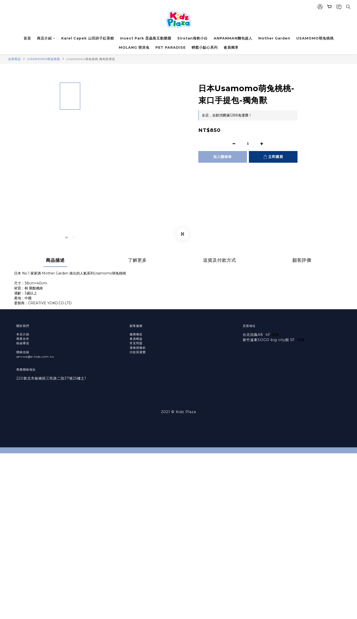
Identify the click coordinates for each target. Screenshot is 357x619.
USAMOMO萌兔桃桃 (315, 38)
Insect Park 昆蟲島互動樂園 (145, 38)
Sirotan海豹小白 (192, 38)
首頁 (27, 38)
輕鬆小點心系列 (205, 47)
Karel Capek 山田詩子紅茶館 (87, 38)
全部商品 (14, 59)
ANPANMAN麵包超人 (233, 38)
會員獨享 (231, 47)
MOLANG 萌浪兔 (134, 47)
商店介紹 (46, 38)
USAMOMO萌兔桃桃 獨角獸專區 (90, 59)
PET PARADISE (170, 47)
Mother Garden (274, 38)
